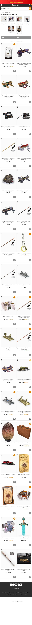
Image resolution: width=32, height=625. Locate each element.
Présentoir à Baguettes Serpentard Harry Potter (24, 285)
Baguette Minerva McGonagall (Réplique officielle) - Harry (24, 222)
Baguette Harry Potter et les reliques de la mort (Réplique (24, 348)
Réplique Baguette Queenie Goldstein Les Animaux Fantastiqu (24, 380)
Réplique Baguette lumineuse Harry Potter (24, 127)
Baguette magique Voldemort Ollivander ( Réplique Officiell (24, 190)
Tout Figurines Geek (12, 32)
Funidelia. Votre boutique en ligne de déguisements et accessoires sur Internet (15, 5)
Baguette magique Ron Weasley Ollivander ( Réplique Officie (8, 380)
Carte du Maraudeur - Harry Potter (24, 474)
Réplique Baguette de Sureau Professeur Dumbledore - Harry (8, 285)
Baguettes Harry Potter (4, 23)
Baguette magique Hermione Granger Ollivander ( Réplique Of (8, 95)
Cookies (20, 594)
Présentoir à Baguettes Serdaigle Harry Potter (8, 412)
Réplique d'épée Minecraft (23, 537)
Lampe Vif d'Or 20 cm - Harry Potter (8, 63)
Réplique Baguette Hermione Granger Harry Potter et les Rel (8, 159)
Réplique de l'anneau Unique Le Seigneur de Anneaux (24, 254)
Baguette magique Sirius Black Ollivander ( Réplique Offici (24, 159)
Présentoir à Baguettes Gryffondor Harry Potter (8, 348)
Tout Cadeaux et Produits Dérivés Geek (19, 33)
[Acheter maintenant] (14, 71)
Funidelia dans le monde (7, 592)
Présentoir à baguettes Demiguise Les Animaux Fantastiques (24, 412)
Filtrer (2, 37)
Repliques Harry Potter (12, 23)
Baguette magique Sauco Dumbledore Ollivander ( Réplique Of (24, 64)
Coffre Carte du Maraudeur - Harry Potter (8, 506)
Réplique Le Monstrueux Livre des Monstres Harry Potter (8, 190)
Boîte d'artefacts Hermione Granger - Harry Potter (8, 538)
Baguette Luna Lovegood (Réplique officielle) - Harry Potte (8, 254)
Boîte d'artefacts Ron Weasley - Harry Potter (23, 507)
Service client (16, 588)
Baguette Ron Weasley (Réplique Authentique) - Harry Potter (24, 317)
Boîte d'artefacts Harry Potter (8, 316)
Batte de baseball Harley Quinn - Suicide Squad (8, 570)
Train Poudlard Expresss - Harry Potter (8, 474)
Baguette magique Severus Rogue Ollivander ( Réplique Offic (8, 222)
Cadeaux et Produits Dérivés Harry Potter (19, 23)
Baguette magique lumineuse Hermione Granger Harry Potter (8, 127)
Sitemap (25, 594)
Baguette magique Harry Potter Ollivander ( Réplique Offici (23, 95)
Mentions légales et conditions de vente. (22, 592)
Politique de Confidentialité (11, 594)
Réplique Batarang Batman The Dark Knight (23, 570)
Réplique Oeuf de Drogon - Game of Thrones (8, 443)
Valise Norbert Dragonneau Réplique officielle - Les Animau (23, 443)
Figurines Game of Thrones (28, 23)
